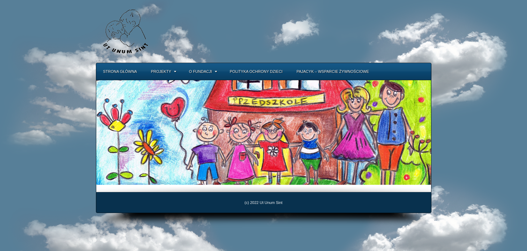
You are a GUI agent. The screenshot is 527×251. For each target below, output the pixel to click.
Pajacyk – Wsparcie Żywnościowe (332, 71)
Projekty (163, 71)
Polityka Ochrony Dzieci (256, 71)
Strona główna (120, 71)
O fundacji (203, 71)
